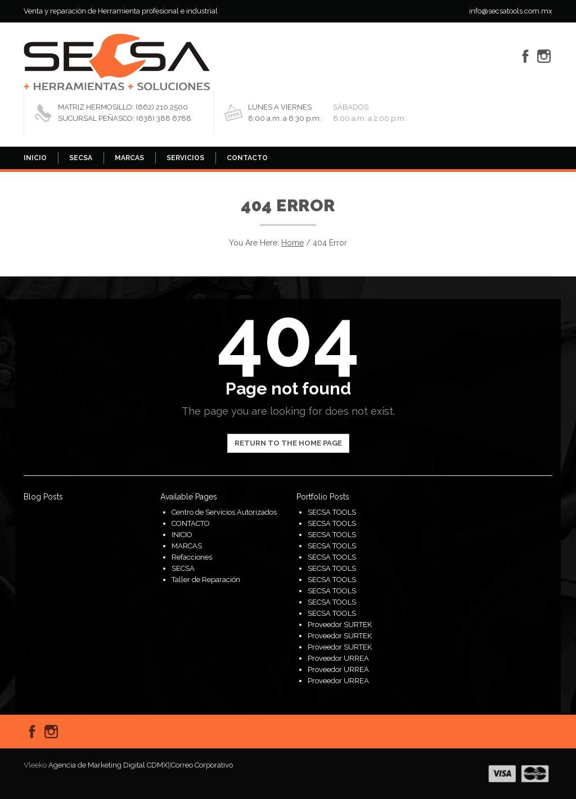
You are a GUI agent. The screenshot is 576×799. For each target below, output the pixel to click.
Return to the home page (288, 443)
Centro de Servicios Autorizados (224, 512)
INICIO (35, 158)
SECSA (80, 158)
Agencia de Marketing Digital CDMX (108, 765)
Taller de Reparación (206, 579)
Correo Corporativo (202, 765)
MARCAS (129, 158)
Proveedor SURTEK (340, 624)
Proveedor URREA (338, 658)
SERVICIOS (185, 158)
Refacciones (192, 557)
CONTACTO (247, 158)
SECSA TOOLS (332, 512)
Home (292, 242)
